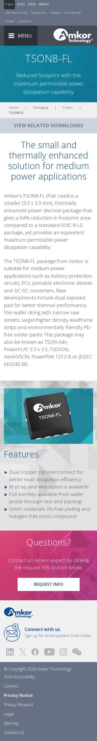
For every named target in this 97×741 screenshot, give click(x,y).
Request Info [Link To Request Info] (57, 582)
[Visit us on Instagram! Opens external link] (63, 652)
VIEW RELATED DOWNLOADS (48, 125)
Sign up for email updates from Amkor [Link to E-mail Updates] (58, 632)
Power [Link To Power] (68, 107)
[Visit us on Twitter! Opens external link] (22, 652)
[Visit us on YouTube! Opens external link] (49, 652)
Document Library (16, 12)
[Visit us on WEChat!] (76, 652)
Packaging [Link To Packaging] (40, 107)
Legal (9, 714)
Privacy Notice (18, 695)
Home (13, 107)
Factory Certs (38, 12)
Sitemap (11, 723)
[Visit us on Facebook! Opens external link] (35, 652)
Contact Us (24, 21)
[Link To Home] (73, 35)
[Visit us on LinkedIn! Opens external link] (10, 652)
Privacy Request (18, 704)
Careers (10, 21)
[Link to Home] (18, 612)
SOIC (66, 225)
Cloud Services (72, 12)
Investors (55, 12)
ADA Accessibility (19, 677)
